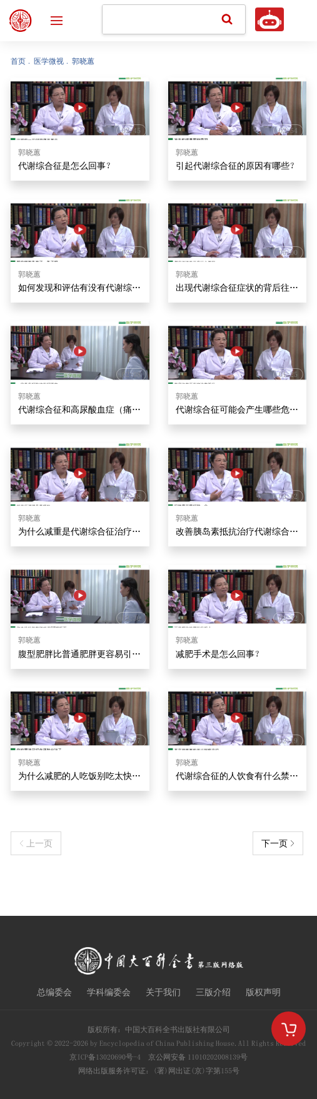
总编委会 (54, 992)
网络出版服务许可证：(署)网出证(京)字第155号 (158, 1070)
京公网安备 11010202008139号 (198, 1057)
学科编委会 (109, 992)
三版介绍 (213, 992)
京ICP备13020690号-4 (105, 1057)
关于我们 (163, 992)
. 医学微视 (46, 61)
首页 (18, 61)
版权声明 (263, 992)
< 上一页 (36, 843)
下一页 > (277, 843)
